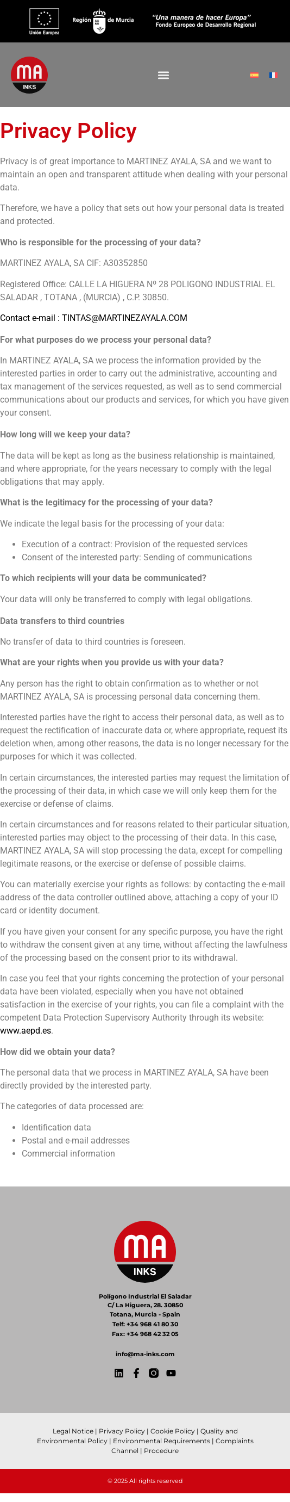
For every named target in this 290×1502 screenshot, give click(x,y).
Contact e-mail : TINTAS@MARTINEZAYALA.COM (93, 318)
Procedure (161, 1451)
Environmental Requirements (161, 1441)
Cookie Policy (172, 1431)
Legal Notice (73, 1431)
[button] (163, 75)
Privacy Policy (122, 1431)
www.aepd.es (25, 1030)
